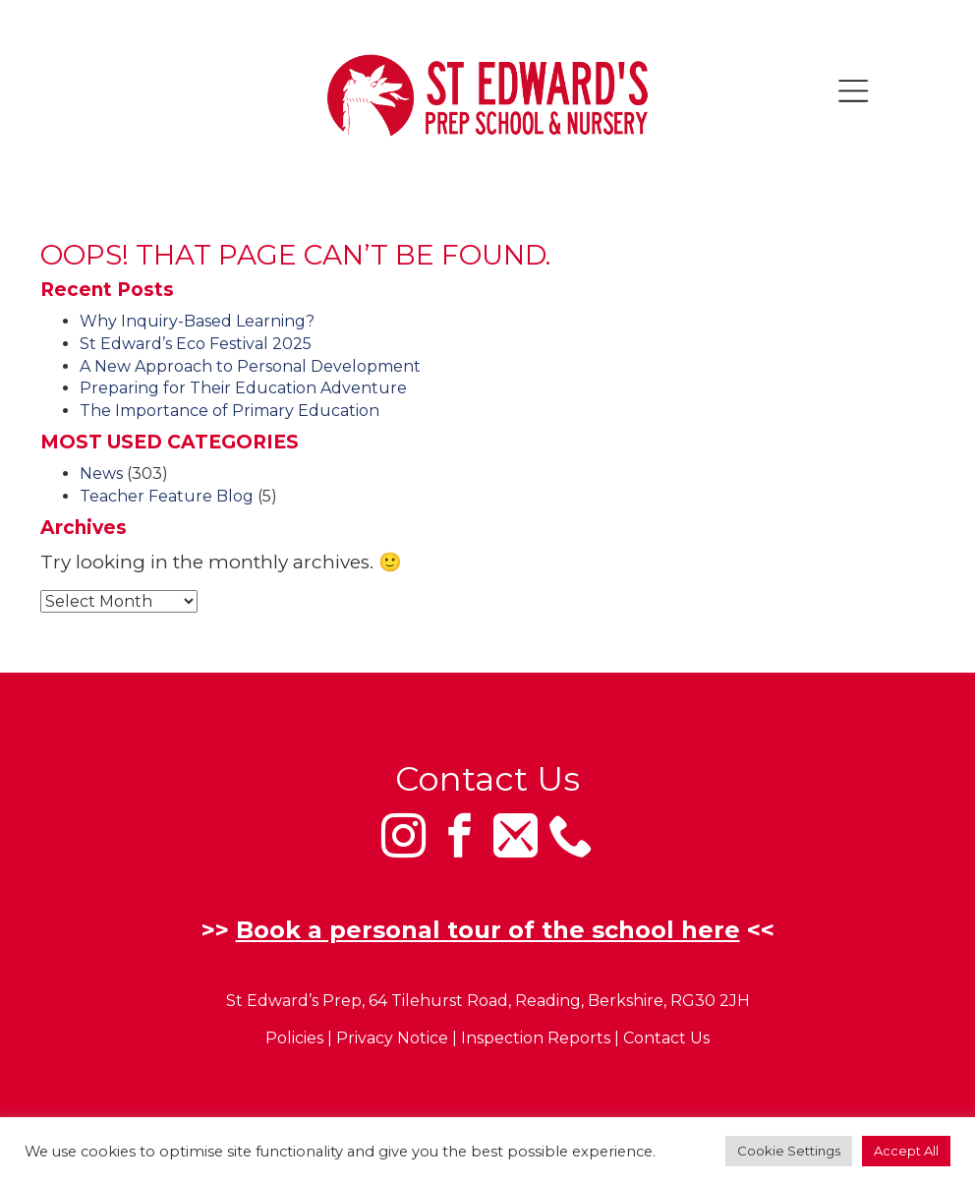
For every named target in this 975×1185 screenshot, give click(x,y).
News (101, 473)
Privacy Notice (392, 1039)
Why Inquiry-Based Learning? (197, 321)
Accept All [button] (906, 1150)
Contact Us (666, 1039)
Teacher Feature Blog (167, 496)
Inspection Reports (535, 1039)
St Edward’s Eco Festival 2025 (196, 343)
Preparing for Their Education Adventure (243, 388)
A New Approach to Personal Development (250, 366)
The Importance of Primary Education (229, 410)
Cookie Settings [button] (788, 1150)
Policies (294, 1039)
